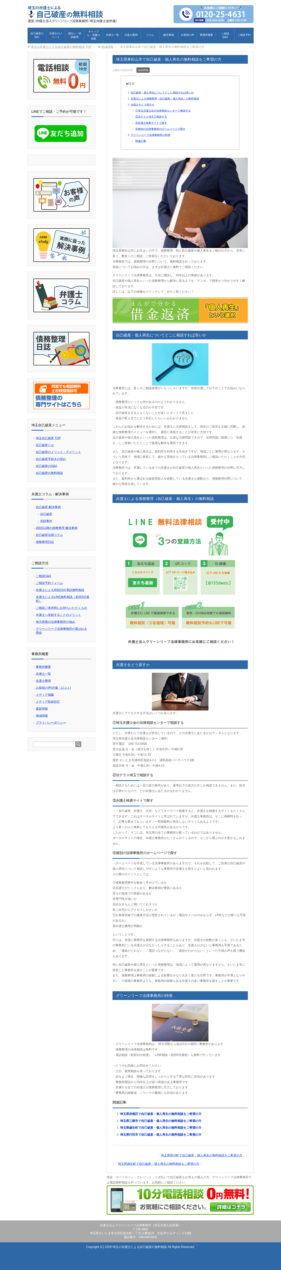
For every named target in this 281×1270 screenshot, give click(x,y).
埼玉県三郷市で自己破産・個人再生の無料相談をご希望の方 (160, 1120)
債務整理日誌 (45, 541)
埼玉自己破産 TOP (48, 437)
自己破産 (46, 513)
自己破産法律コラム (49, 534)
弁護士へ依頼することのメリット (58, 614)
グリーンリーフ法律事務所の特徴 (150, 134)
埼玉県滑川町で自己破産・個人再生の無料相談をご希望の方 (201, 1155)
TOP (61, 46)
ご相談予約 (244, 34)
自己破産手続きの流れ (51, 458)
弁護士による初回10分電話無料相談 (60, 589)
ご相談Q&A (225, 35)
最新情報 (42, 708)
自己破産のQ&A (46, 465)
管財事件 (46, 520)
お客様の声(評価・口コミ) (53, 687)
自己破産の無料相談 (49, 472)
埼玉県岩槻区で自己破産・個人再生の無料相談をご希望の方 (160, 1113)
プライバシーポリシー (51, 722)
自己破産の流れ (37, 35)
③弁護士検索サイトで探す (151, 122)
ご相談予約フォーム (49, 582)
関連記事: (141, 140)
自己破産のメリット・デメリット (58, 451)
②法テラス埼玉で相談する (151, 116)
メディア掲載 (45, 694)
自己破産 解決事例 (48, 506)
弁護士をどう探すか (142, 104)
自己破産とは (45, 444)
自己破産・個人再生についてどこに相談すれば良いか (162, 92)
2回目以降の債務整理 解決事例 (56, 527)
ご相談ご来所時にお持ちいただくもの (61, 607)
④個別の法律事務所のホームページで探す (160, 128)
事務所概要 (206, 34)
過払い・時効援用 (74, 35)
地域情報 (143, 69)
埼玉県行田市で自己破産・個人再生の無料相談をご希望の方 (160, 1134)
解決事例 (168, 34)
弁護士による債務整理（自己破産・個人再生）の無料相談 (165, 98)
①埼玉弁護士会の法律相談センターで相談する (163, 110)
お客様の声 (187, 34)
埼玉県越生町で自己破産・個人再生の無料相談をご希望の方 (160, 1127)
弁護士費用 (131, 34)
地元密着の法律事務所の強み (55, 621)
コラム (150, 34)
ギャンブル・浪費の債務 (93, 35)
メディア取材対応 (48, 701)
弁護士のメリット (55, 35)
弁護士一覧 (112, 34)
